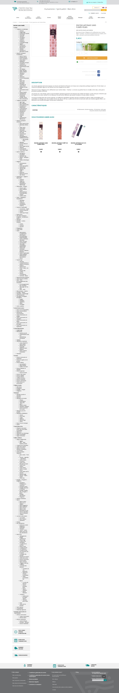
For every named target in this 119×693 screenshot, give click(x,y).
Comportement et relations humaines (24, 263)
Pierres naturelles (24, 511)
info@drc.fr (74, 1)
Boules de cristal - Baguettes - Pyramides (24, 526)
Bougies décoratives (22, 495)
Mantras (19, 397)
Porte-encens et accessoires (20, 382)
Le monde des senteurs (23, 566)
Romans (22, 226)
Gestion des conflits (22, 271)
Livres (15, 27)
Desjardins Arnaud (24, 62)
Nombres (19, 353)
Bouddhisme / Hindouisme (23, 106)
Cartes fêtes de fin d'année (24, 472)
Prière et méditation (22, 202)
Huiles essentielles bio (25, 578)
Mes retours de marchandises (19, 683)
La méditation (23, 549)
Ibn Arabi (22, 132)
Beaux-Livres (23, 546)
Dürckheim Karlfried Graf (23, 64)
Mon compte (15, 672)
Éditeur (54, 681)
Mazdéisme (22, 111)
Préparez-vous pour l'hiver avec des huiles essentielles (22, 429)
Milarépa (22, 142)
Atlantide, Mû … (23, 156)
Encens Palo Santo (21, 374)
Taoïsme (22, 113)
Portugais (22, 304)
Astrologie (22, 34)
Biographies (19, 228)
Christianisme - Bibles (23, 164)
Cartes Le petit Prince (23, 469)
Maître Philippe (23, 71)
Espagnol (22, 300)
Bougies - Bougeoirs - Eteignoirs (22, 480)
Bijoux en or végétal (23, 503)
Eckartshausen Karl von (24, 67)
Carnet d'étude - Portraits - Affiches (24, 621)
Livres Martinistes (19, 328)
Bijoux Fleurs (23, 508)
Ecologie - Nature (21, 292)
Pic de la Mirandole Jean (24, 78)
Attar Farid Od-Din (24, 104)
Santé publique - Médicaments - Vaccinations (23, 256)
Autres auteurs (23, 189)
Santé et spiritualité (24, 253)
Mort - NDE (22, 289)
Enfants (18, 522)
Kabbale (22, 49)
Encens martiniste (24, 623)
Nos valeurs (55, 679)
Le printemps (20, 608)
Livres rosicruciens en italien (22, 320)
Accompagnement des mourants (24, 285)
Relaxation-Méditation (22, 413)
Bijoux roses (23, 509)
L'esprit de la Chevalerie (22, 445)
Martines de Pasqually (22, 346)
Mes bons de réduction (18, 685)
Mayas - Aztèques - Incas (24, 158)
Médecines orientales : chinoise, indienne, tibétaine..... (24, 249)
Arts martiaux (23, 103)
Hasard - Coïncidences (23, 274)
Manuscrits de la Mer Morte (24, 174)
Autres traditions (21, 151)
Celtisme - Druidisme (22, 40)
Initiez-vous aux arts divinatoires (23, 532)
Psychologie (19, 260)
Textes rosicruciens (24, 616)
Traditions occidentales (22, 29)
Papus (21, 75)
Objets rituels (17, 385)
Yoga (21, 116)
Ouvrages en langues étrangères (22, 297)
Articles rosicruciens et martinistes (20, 612)
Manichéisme (23, 110)
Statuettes (22, 520)
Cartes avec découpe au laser (24, 463)
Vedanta (22, 115)
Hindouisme (22, 167)
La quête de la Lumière (23, 544)
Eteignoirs (19, 390)
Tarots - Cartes (23, 530)
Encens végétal (20, 375)
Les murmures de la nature (24, 552)
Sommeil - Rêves (24, 275)
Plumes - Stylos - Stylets (24, 476)
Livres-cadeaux (20, 306)
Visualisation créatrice (23, 205)
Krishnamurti (23, 134)
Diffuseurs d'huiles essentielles (25, 574)
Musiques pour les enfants (21, 411)
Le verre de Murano (25, 583)
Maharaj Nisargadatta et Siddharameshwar (24, 136)
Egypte (21, 43)
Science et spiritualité (22, 207)
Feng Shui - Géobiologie (22, 293)
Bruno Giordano (23, 58)
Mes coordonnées (17, 675)
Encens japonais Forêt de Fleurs (60, 143)
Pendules (22, 528)
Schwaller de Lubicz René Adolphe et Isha (23, 86)
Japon (21, 404)
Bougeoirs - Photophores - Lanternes (23, 484)
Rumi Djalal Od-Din (24, 146)
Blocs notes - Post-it (24, 455)
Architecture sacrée (24, 33)
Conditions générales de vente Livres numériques (39, 676)
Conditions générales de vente (37, 672)
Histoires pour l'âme (25, 600)
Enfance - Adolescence (23, 266)
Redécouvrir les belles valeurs (25, 597)
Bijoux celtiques (25, 589)
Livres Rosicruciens (19, 308)
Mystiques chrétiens (22, 73)
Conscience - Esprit (24, 209)
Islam (21, 171)
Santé (18, 230)
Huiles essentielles (21, 434)
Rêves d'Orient (23, 562)
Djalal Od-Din (23, 131)
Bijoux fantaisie (23, 506)
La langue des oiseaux (23, 554)
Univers (21, 211)
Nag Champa (23, 365)
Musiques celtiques (24, 406)
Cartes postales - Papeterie (21, 452)
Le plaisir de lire (23, 547)
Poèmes (22, 225)
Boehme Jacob (23, 57)
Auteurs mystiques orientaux (21, 121)
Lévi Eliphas (22, 69)
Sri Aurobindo (23, 148)
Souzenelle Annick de (24, 90)
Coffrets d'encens (21, 378)
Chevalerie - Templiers (22, 38)
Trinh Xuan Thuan (24, 212)
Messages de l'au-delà (24, 287)
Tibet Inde (22, 402)
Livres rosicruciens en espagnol (22, 318)
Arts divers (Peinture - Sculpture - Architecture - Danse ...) (23, 217)
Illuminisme (19, 331)
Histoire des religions (22, 169)
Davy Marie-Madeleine (23, 60)
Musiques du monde (22, 398)
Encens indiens (20, 362)
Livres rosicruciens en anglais (22, 315)
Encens (16, 355)
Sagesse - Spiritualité (22, 181)
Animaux (22, 261)
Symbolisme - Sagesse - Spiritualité (22, 177)
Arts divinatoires (20, 295)
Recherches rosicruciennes (20, 313)
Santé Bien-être (18, 426)
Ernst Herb (22, 416)
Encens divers (23, 560)
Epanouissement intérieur (23, 277)
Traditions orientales (22, 100)
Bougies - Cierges (21, 389)
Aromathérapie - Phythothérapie (24, 237)
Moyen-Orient (23, 405)
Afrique (21, 400)
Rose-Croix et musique (22, 423)
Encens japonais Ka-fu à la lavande (78, 143)
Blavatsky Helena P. (24, 125)
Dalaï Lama (22, 127)
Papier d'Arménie (21, 435)
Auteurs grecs (23, 188)
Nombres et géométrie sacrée (24, 51)
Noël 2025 (19, 534)
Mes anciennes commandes (19, 680)
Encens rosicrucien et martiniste (22, 358)
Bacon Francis (23, 56)
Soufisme (22, 112)
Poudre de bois (20, 376)
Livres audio (19, 229)
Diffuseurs (19, 432)
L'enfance (22, 594)
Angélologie (22, 32)
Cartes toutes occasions (23, 460)
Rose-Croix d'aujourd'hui (23, 309)
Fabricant (54, 684)
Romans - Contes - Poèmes (21, 221)
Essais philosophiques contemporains (23, 192)
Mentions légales (34, 681)
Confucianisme (23, 108)
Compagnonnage (24, 42)
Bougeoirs (19, 388)
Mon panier (15, 677)
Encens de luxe (23, 372)
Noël (21, 603)
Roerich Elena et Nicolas (24, 144)
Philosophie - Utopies (22, 186)
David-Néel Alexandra (22, 129)
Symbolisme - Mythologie (23, 184)
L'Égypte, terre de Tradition (24, 564)
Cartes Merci (23, 467)
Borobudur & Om (24, 510)
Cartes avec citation (22, 465)
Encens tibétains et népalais (21, 369)
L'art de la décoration (22, 516)
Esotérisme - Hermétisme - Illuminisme (23, 46)
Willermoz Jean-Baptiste (23, 348)
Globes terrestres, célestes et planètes (21, 448)
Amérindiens (23, 401)
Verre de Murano (24, 513)
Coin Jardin (22, 517)
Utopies (21, 194)
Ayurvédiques (23, 364)
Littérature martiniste (22, 341)
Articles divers (23, 617)
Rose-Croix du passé (22, 311)
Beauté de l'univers (24, 556)
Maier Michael (23, 70)
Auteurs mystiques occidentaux (21, 54)
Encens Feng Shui (21, 379)
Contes (21, 224)
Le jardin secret (23, 550)
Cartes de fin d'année (23, 605)
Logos (21, 417)
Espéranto (22, 301)
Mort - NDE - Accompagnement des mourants (22, 281)
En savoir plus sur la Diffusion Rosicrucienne (59, 676)
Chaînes (21, 514)
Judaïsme (22, 172)
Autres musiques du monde (24, 408)
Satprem (22, 147)
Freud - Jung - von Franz (24, 268)
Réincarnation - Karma (22, 291)
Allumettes (19, 387)
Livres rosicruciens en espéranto (22, 326)
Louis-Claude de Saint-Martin (23, 343)
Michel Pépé (23, 420)
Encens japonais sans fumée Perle (41, 143)
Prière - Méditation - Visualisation (21, 198)
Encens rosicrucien (24, 559)
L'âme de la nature (21, 446)
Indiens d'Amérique (24, 160)
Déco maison (23, 519)
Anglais (21, 299)
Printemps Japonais (21, 609)
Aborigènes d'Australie (22, 154)
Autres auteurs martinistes (23, 351)
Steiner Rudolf (23, 92)
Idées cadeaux (18, 437)
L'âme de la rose (24, 558)
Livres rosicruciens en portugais (22, 323)
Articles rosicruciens (21, 614)
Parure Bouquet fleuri (25, 586)
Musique (19, 219)
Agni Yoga (22, 102)
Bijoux (18, 499)
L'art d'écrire (20, 450)
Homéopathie (23, 242)
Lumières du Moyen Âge (23, 539)
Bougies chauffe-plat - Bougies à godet (24, 492)
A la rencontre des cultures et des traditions (62, 687)
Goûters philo (23, 195)
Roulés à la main (24, 366)
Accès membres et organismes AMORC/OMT (99, 673)
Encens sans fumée (21, 380)
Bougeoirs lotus (23, 486)
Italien (21, 303)
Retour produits (33, 679)
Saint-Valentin (20, 607)
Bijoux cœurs (23, 501)
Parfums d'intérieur (21, 498)
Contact (54, 689)
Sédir (21, 88)
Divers (21, 421)
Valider (104, 10)
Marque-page (23, 474)
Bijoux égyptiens (24, 505)
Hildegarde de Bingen (23, 536)
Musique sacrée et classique (21, 395)
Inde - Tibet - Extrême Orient (23, 443)
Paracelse (22, 76)
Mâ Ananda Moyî (25, 140)
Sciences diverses (24, 210)
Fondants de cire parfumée (26, 570)
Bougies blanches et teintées (24, 488)
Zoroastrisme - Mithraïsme (23, 118)
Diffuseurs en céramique (23, 433)
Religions (19, 161)
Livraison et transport (35, 684)
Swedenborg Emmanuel (23, 94)
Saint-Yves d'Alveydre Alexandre (22, 82)
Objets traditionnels (21, 439)
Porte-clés (22, 478)
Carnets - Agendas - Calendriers (24, 458)
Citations (22, 179)
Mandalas (22, 200)
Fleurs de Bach (23, 241)
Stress (21, 258)
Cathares (22, 36)
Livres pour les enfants (22, 278)
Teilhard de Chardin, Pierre (23, 97)
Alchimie (22, 31)
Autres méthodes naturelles (24, 239)
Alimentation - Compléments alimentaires (23, 234)
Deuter (21, 415)
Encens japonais (21, 371)
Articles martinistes (21, 619)
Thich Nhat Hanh (24, 150)
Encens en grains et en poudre (22, 360)
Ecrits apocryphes (24, 165)
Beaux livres (19, 214)
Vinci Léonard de (24, 98)
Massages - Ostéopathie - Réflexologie (23, 245)
